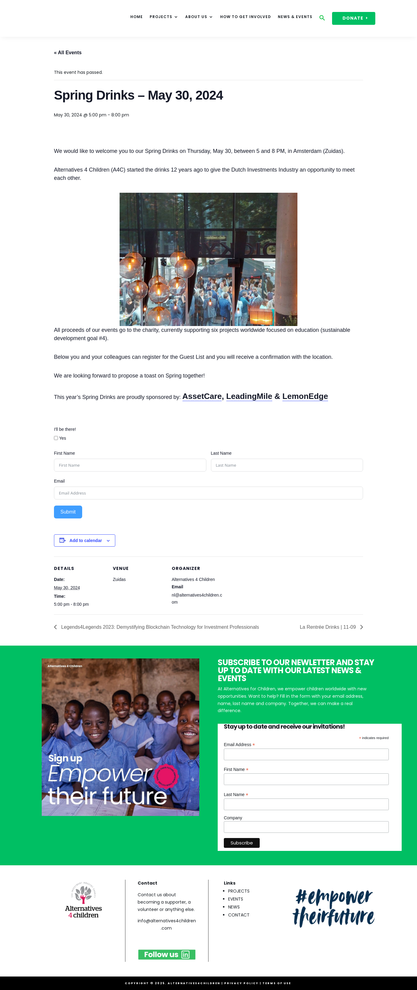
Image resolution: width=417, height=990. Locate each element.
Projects (161, 17)
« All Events (68, 52)
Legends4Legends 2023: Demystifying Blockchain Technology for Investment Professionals (159, 627)
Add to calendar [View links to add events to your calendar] (86, 540)
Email (59, 481)
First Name (64, 453)
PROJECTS (239, 891)
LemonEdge (305, 396)
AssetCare (202, 396)
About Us (196, 17)
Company (233, 817)
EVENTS (235, 899)
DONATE (352, 18)
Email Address (239, 745)
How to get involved (245, 17)
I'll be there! (65, 429)
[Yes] (56, 438)
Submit (68, 511)
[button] (322, 19)
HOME (136, 17)
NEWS (234, 907)
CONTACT (239, 915)
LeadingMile (249, 396)
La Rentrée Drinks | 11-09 (328, 627)
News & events (295, 17)
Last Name (221, 453)
